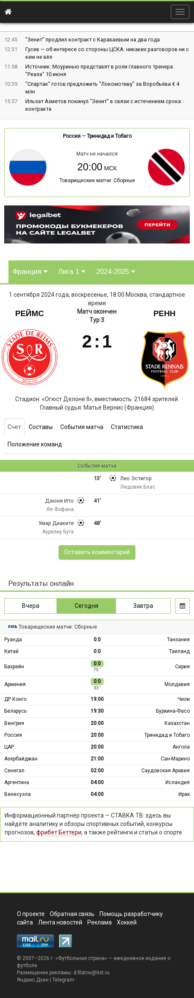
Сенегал (14, 771)
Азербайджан (21, 759)
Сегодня (86, 605)
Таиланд (179, 651)
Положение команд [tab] (35, 444)
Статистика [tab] (127, 427)
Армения (15, 684)
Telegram (63, 980)
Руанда (13, 640)
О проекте (31, 914)
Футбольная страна (81, 958)
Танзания (178, 640)
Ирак (184, 794)
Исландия (177, 782)
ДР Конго (15, 699)
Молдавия (177, 684)
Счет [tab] (14, 427)
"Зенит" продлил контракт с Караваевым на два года (92, 39)
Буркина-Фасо (173, 711)
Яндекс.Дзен (32, 980)
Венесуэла (17, 794)
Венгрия (14, 723)
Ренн (164, 313)
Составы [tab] (41, 427)
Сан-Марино (175, 759)
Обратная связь (72, 914)
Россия (72, 136)
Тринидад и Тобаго (109, 136)
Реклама (99, 922)
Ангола (181, 747)
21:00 (97, 759)
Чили (184, 699)
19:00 (97, 699)
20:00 (97, 723)
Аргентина (16, 782)
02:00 (97, 771)
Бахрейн (14, 667)
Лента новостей (60, 922)
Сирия (182, 667)
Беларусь (15, 711)
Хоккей (127, 922)
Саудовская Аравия (165, 771)
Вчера (30, 605)
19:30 (97, 711)
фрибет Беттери (58, 832)
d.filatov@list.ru (91, 973)
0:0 (97, 640)
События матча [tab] (81, 427)
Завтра (143, 605)
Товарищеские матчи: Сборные (97, 180)
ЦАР (9, 747)
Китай (11, 651)
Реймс (29, 313)
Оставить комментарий (97, 552)
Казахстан (177, 723)
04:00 (97, 782)
